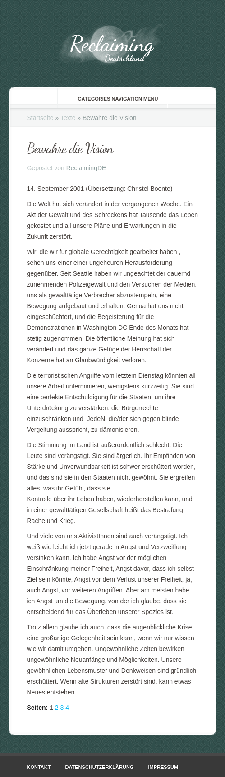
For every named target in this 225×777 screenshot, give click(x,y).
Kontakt (39, 767)
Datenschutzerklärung (99, 767)
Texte (67, 117)
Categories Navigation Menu (112, 99)
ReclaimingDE (86, 167)
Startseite (40, 117)
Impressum (163, 767)
